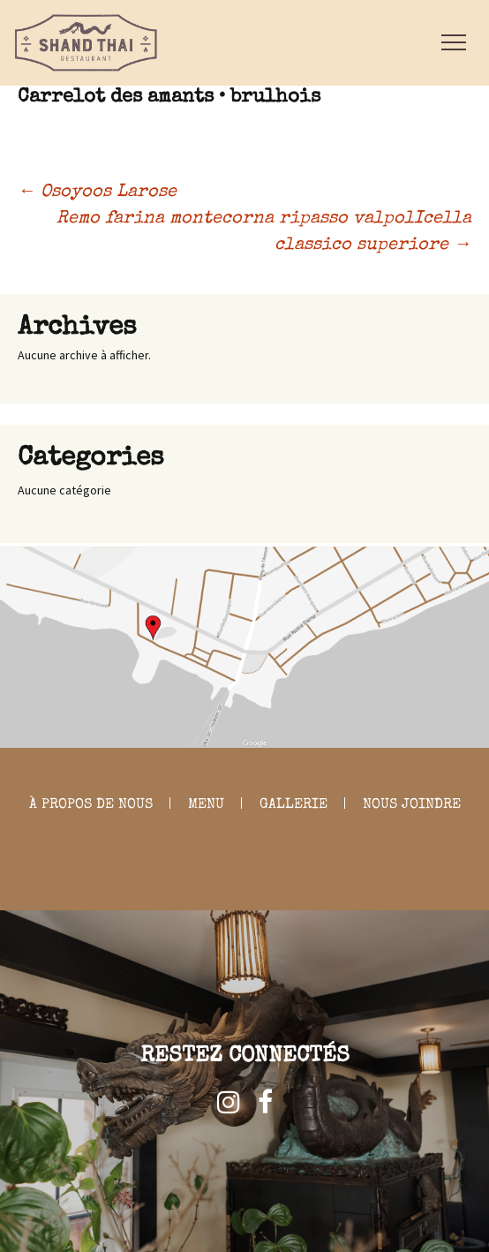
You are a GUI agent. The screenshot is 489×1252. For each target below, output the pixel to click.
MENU (206, 805)
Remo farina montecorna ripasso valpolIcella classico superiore (263, 232)
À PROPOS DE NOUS (91, 805)
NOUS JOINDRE (412, 805)
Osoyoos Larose (97, 192)
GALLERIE (293, 805)
